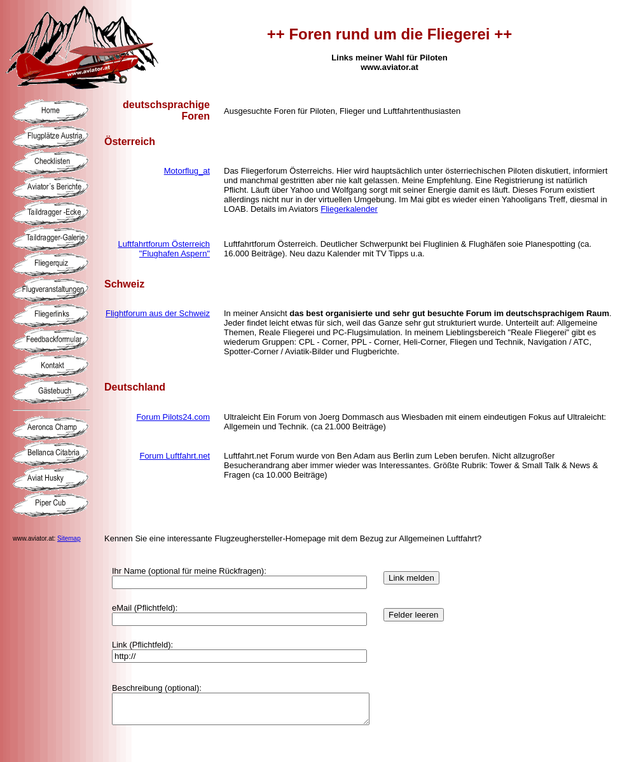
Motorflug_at (187, 171)
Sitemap (69, 538)
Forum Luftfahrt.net (174, 456)
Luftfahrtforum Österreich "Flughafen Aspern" (164, 248)
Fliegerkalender (349, 209)
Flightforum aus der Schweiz (158, 313)
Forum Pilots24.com (173, 417)
